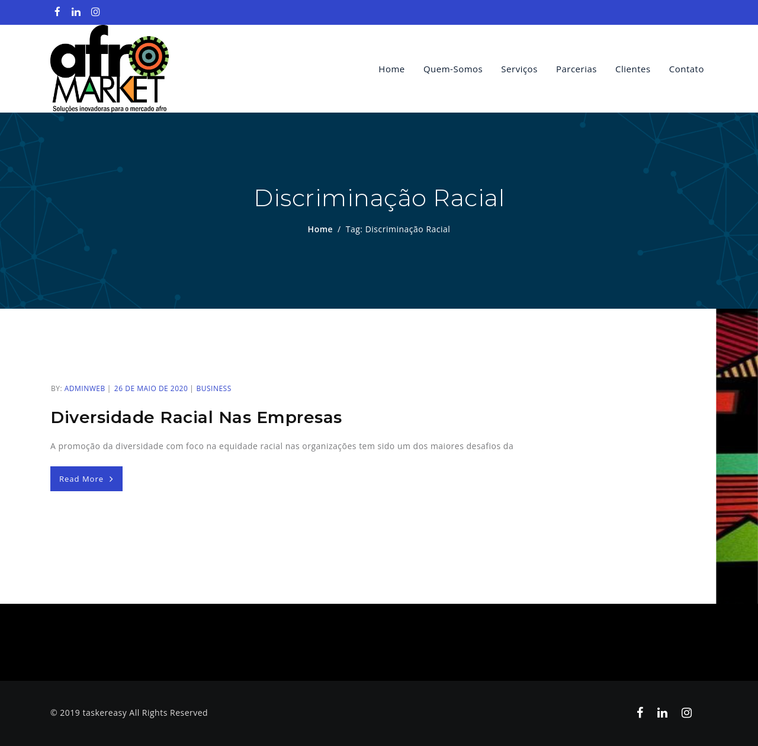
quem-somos (453, 69)
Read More (86, 478)
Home (391, 69)
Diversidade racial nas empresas (196, 417)
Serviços (519, 69)
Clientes (633, 69)
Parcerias (576, 69)
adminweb (85, 388)
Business (213, 388)
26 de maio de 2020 (151, 388)
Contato (686, 69)
